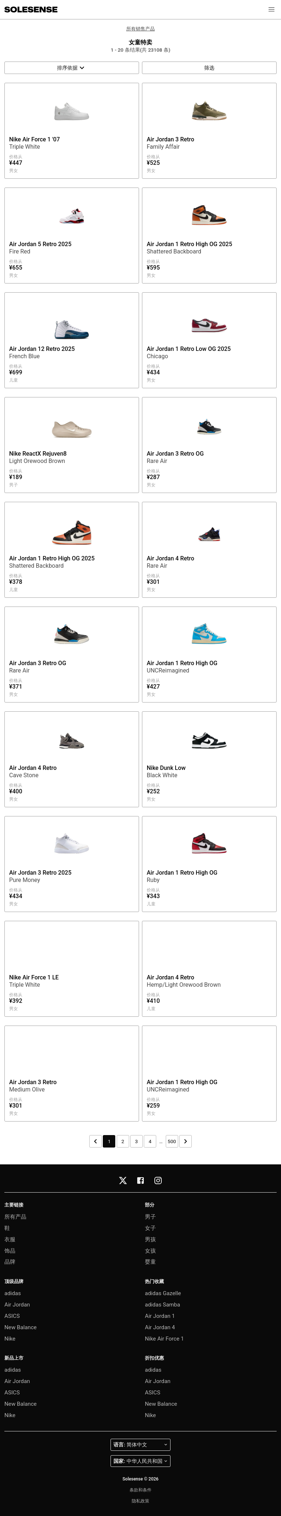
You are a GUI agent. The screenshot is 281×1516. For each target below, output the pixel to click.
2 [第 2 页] (122, 1141)
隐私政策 (140, 1501)
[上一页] (95, 1141)
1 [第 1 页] (109, 1141)
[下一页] (185, 1141)
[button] (271, 9)
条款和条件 (140, 1490)
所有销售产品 (140, 28)
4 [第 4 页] (150, 1141)
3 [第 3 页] (136, 1141)
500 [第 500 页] (172, 1141)
